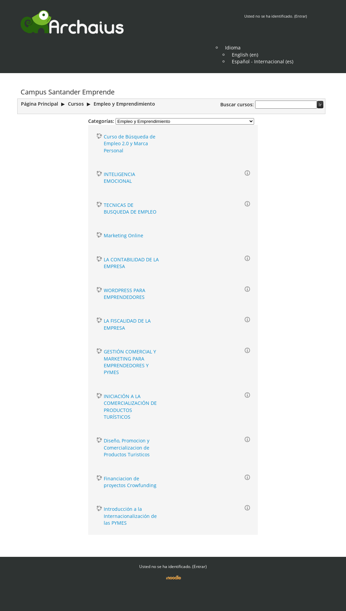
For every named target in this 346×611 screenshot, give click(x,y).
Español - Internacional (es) (262, 61)
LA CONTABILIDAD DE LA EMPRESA (131, 262)
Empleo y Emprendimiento (124, 104)
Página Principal (39, 104)
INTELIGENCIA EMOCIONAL (119, 177)
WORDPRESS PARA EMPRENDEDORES (124, 293)
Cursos (76, 104)
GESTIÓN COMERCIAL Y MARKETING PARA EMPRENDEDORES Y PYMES (130, 361)
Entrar (300, 16)
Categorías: (101, 121)
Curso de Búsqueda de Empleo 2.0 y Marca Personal (129, 143)
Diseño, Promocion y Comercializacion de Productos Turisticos (127, 447)
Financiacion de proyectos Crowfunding (130, 481)
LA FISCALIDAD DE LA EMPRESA (127, 324)
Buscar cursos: (237, 104)
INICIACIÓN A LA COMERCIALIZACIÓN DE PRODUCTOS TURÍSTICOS (130, 406)
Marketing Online (123, 235)
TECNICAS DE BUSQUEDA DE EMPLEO (130, 208)
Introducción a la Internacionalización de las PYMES (130, 516)
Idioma (233, 47)
